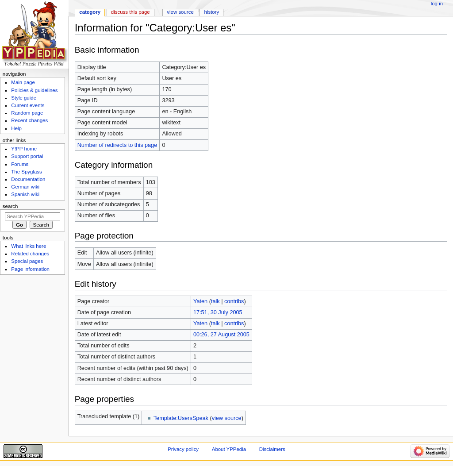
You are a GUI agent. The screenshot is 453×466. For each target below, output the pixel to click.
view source (227, 418)
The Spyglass (26, 171)
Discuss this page (130, 12)
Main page (23, 82)
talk (215, 301)
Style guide (23, 97)
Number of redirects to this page (117, 145)
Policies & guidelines (34, 90)
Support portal (27, 156)
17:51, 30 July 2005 (217, 312)
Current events (27, 105)
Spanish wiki (25, 194)
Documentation (28, 179)
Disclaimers (272, 449)
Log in (437, 3)
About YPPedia (229, 449)
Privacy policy (183, 449)
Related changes (30, 253)
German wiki (25, 186)
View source (180, 12)
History (211, 12)
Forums (19, 164)
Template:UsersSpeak (181, 418)
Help (16, 128)
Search (10, 206)
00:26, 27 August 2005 (221, 334)
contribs (234, 301)
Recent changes (29, 120)
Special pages (27, 261)
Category (89, 12)
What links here (28, 246)
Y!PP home (24, 148)
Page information (30, 269)
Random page (27, 113)
